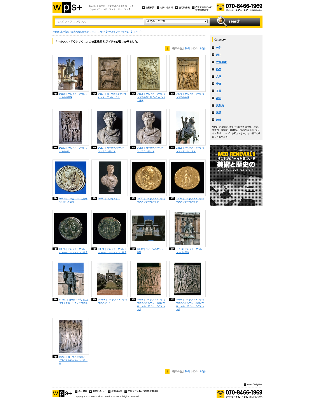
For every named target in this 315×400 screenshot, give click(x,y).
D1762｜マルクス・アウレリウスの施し (73, 149)
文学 (218, 76)
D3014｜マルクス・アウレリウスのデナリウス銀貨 (190, 200)
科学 (218, 69)
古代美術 (221, 62)
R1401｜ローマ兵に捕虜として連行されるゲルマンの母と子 (73, 360)
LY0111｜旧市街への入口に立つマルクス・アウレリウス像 (73, 301)
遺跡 (218, 112)
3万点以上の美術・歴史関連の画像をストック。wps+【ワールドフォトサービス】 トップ (96, 31)
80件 (203, 48)
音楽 (218, 83)
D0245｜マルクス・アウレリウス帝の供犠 (190, 95)
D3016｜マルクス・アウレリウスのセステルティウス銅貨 (112, 251)
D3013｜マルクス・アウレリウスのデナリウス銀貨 (151, 200)
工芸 (218, 91)
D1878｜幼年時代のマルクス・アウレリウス (150, 149)
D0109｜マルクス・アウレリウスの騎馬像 (73, 95)
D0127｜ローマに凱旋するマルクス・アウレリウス (112, 95)
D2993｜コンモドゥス (109, 198)
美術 (218, 47)
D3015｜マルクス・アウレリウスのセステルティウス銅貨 (73, 251)
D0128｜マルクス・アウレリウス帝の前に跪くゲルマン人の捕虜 (151, 97)
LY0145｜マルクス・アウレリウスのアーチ (112, 301)
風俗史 (220, 105)
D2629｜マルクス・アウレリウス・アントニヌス (190, 149)
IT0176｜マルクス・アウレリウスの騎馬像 (190, 251)
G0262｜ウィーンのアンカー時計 (151, 251)
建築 (218, 98)
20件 (187, 48)
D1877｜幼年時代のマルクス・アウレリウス (111, 149)
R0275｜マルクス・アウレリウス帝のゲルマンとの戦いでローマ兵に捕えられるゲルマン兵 (151, 304)
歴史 (218, 54)
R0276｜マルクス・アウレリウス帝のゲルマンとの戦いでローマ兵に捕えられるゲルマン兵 (190, 304)
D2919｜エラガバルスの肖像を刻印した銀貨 (73, 200)
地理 (218, 119)
